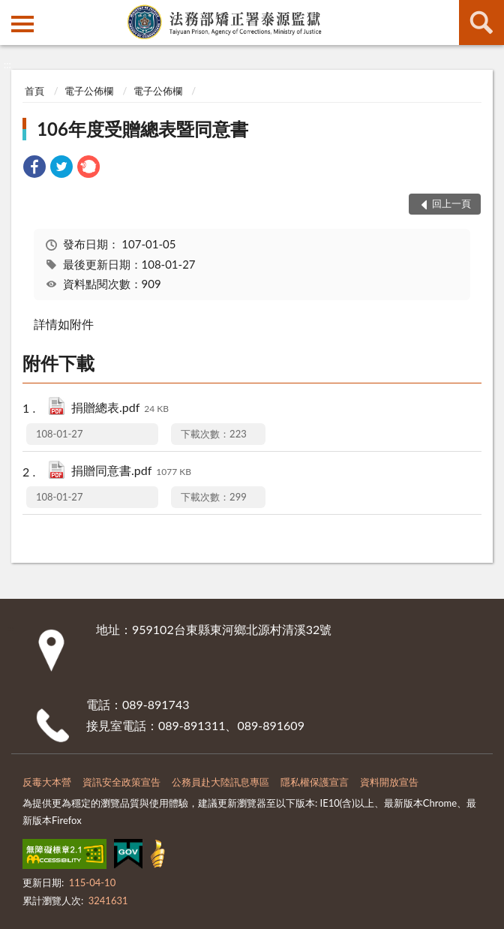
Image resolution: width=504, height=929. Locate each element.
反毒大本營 (46, 782)
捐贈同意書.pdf (131, 471)
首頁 (34, 91)
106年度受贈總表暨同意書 (142, 129)
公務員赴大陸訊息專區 (220, 782)
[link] (34, 168)
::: (12, 11)
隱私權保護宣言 (314, 782)
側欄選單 (22, 24)
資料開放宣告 (389, 782)
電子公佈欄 (88, 91)
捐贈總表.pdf (120, 408)
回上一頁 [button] (451, 203)
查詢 (481, 22)
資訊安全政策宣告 (121, 782)
